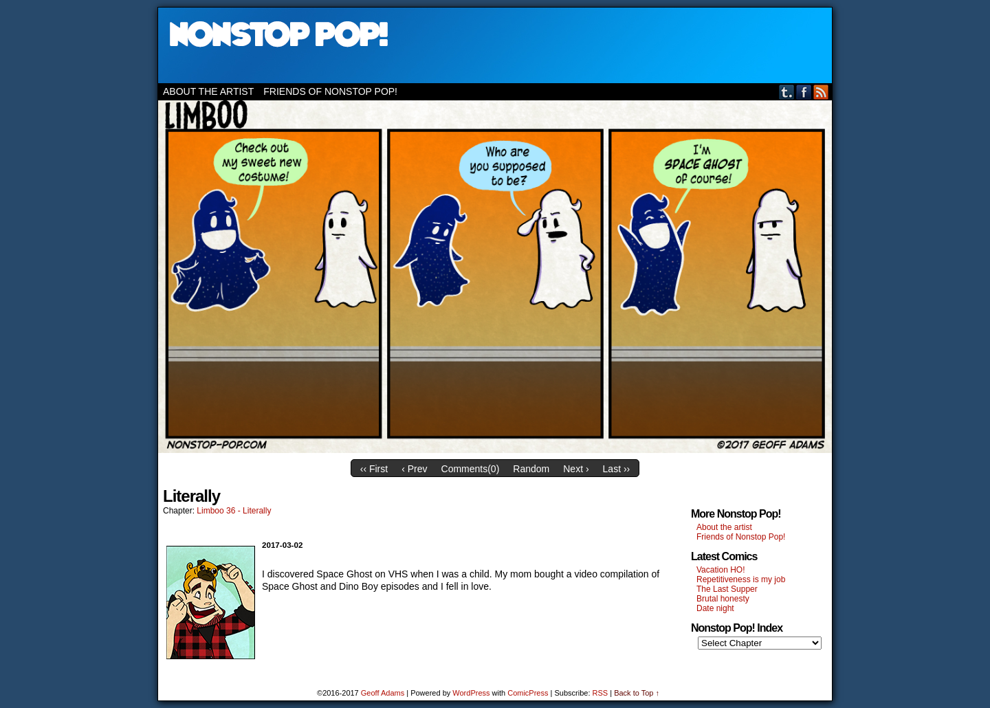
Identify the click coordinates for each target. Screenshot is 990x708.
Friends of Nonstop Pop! (330, 91)
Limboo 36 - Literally (234, 511)
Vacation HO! (720, 570)
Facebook (804, 91)
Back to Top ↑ (636, 693)
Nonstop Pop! (495, 45)
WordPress (471, 693)
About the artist (208, 91)
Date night (715, 608)
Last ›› (616, 468)
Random (531, 468)
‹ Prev (414, 468)
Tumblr (786, 91)
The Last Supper (727, 589)
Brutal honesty (722, 599)
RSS (821, 91)
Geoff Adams (382, 693)
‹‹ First (374, 468)
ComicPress (527, 693)
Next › (575, 468)
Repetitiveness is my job (740, 579)
